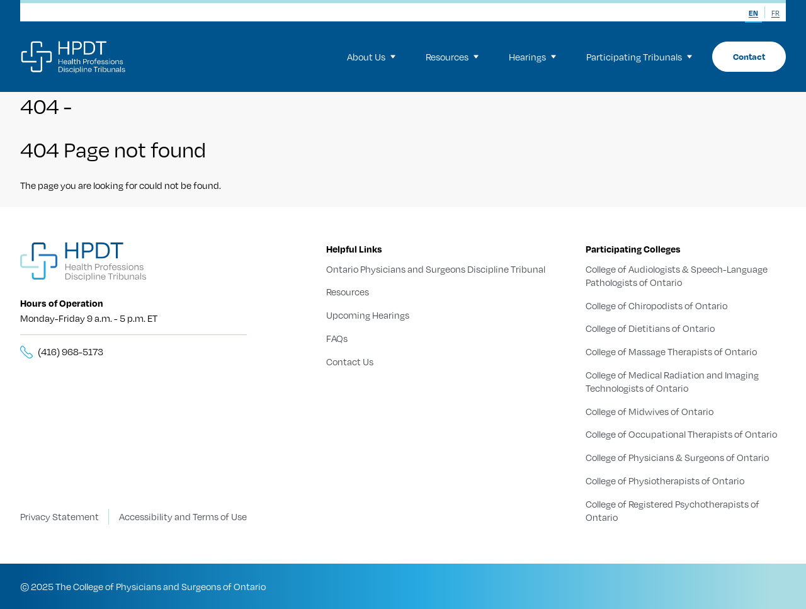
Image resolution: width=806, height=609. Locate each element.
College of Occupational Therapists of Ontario (681, 434)
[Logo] (73, 57)
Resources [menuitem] (452, 56)
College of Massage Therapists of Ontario (671, 351)
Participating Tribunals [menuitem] (639, 56)
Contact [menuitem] (749, 56)
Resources (347, 291)
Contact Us (349, 361)
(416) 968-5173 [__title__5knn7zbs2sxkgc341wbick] (70, 351)
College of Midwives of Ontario (649, 410)
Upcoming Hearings (367, 315)
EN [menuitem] (753, 13)
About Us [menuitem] (371, 56)
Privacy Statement (59, 516)
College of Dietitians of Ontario (650, 328)
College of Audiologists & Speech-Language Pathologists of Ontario (677, 275)
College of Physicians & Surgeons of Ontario (677, 457)
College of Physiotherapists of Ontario (665, 480)
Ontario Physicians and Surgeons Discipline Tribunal (435, 269)
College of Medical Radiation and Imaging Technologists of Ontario (672, 381)
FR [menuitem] (775, 13)
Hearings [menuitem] (532, 56)
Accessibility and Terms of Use (183, 516)
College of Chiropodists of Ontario (656, 304)
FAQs (337, 338)
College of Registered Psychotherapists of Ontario (672, 510)
